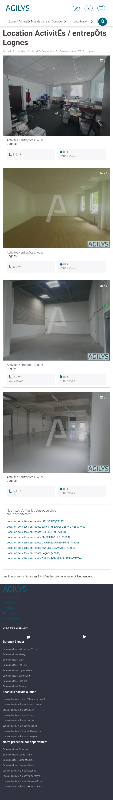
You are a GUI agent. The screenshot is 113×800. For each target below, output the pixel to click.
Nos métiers (9, 602)
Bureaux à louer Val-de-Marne (17, 754)
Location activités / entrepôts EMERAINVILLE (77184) (38, 537)
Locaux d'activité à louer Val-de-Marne (21, 776)
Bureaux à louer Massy (14, 654)
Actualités (8, 608)
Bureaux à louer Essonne (15, 749)
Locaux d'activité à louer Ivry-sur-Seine (22, 704)
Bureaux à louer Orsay (14, 659)
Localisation (84, 21)
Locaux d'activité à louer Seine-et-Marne (22, 781)
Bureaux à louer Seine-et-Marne (18, 760)
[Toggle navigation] (101, 8)
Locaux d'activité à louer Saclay (18, 720)
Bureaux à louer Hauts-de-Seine (18, 765)
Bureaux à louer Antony (14, 686)
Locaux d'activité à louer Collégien (20, 736)
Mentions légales (11, 618)
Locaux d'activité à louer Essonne (19, 770)
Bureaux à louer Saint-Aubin (17, 675)
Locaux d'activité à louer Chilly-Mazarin (22, 731)
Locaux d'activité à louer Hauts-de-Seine (22, 786)
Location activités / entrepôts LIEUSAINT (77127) (36, 521)
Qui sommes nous (12, 597)
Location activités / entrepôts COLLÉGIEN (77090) (36, 531)
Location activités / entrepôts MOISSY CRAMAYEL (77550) (41, 547)
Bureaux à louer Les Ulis (15, 665)
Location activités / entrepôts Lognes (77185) (33, 553)
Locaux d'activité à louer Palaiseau (20, 725)
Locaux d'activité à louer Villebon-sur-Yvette (24, 699)
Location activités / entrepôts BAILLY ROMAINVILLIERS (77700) (44, 558)
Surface (60, 21)
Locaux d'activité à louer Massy (18, 710)
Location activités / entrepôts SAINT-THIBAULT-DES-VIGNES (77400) (46, 526)
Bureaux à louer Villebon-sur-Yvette (20, 649)
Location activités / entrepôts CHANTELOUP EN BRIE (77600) (43, 542)
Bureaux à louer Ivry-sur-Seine (17, 670)
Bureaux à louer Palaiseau (15, 681)
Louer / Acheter (18, 21)
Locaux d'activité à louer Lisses (18, 715)
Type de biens (39, 21)
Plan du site (9, 613)
